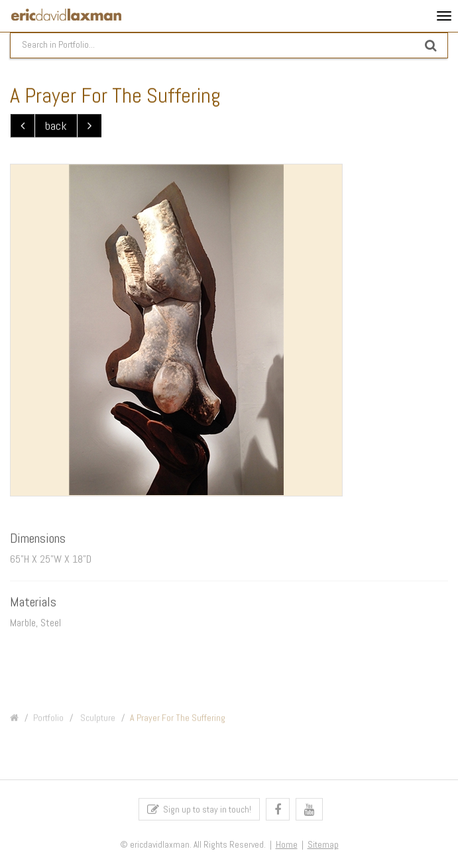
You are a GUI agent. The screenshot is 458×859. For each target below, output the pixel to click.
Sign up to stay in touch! (199, 811)
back (56, 126)
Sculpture (96, 722)
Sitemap (323, 847)
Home (287, 847)
